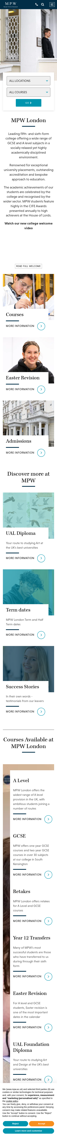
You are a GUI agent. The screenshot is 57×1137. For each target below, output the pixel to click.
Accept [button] (41, 1123)
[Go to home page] (10, 4)
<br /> (28, 248)
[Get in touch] (36, 4)
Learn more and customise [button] (28, 1131)
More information (20, 325)
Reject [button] (15, 1123)
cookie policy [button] (12, 1101)
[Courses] (28, 92)
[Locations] (28, 80)
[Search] (42, 4)
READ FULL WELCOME (28, 266)
